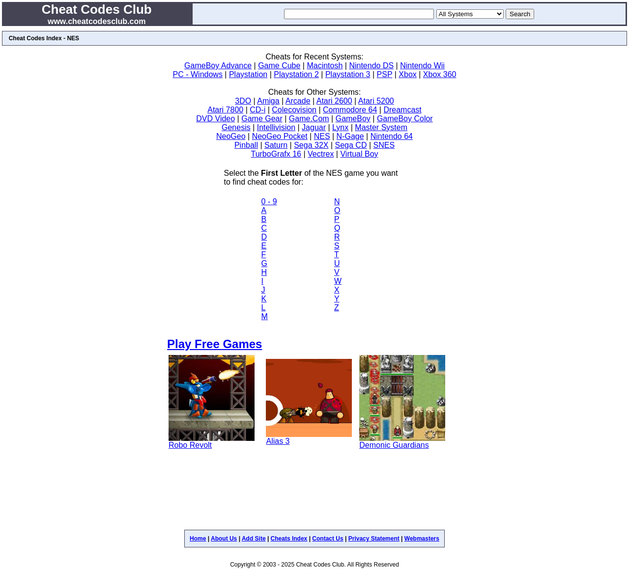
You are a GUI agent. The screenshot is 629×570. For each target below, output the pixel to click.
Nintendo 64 (392, 136)
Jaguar (314, 127)
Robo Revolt (190, 445)
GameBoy (353, 118)
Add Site (254, 538)
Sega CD (351, 145)
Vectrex (321, 154)
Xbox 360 (440, 74)
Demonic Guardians (394, 445)
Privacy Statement (374, 538)
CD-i (257, 110)
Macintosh (325, 65)
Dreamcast (402, 110)
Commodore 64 (350, 110)
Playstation (248, 74)
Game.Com (309, 118)
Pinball (246, 145)
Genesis (236, 127)
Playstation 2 (296, 74)
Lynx (340, 127)
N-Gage (350, 136)
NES (322, 136)
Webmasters (421, 538)
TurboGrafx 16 (276, 154)
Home (198, 538)
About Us (224, 538)
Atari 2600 (334, 101)
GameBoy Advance (218, 65)
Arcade (298, 101)
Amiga (268, 101)
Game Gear (262, 118)
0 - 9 (269, 201)
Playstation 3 (348, 74)
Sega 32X (311, 145)
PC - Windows (198, 74)
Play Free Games (214, 344)
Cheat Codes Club (97, 9)
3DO (243, 101)
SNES (384, 145)
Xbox (407, 74)
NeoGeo (231, 136)
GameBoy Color (405, 118)
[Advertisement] (314, 494)
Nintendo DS (371, 65)
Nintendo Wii (422, 65)
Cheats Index (289, 538)
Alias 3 (277, 441)
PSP (385, 74)
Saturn (275, 145)
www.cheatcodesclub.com (96, 21)
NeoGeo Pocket (280, 136)
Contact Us (327, 538)
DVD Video (215, 118)
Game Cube (279, 65)
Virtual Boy (359, 154)
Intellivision (276, 127)
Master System (381, 127)
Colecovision (294, 110)
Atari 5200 (376, 101)
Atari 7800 (225, 110)
